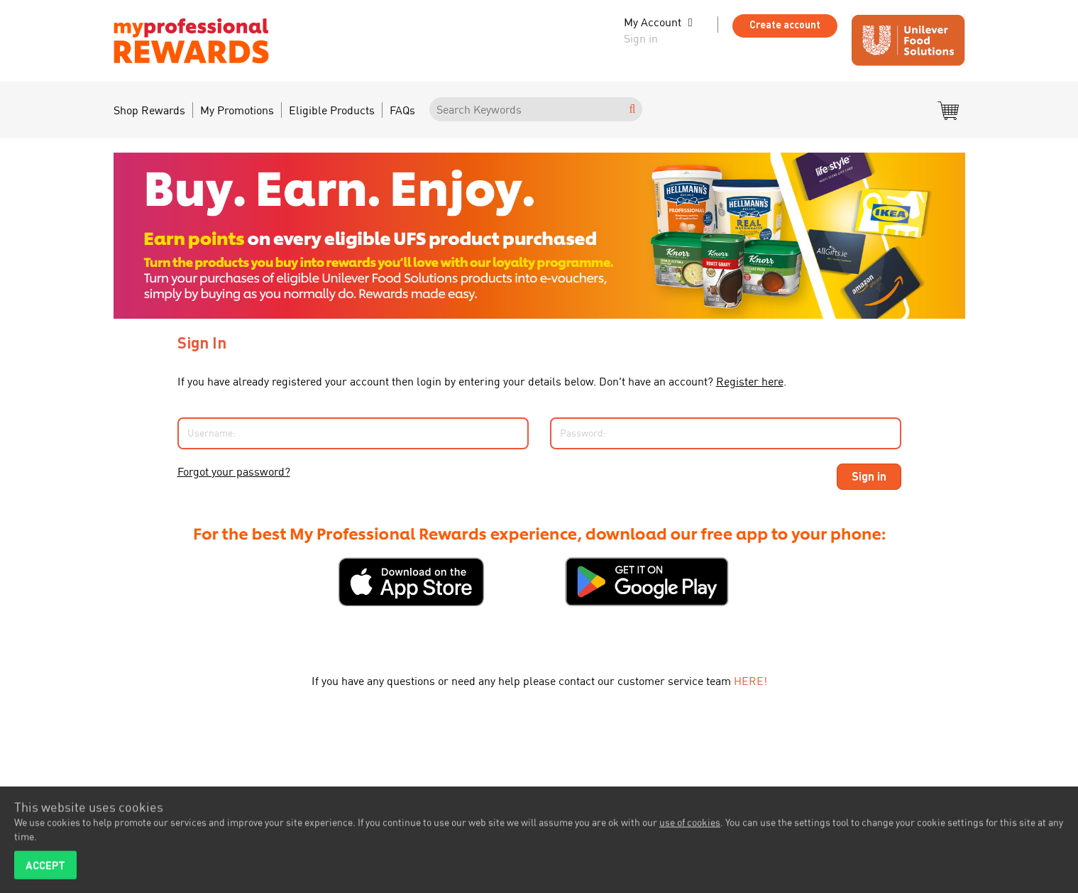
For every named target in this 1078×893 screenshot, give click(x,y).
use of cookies (689, 825)
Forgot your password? (233, 471)
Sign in (641, 38)
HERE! (750, 681)
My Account (652, 22)
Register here (749, 381)
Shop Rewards (149, 110)
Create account (784, 24)
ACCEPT (45, 868)
